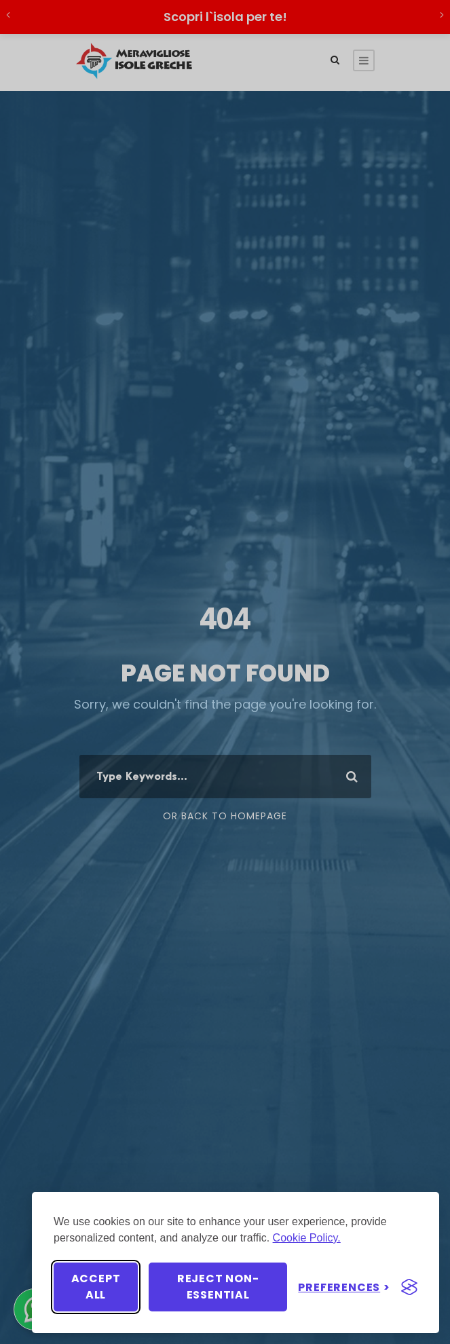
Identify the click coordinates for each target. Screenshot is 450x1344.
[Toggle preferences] (344, 1287)
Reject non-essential (218, 1287)
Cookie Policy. (307, 1238)
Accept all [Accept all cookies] (96, 1287)
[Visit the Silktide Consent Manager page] (409, 1287)
